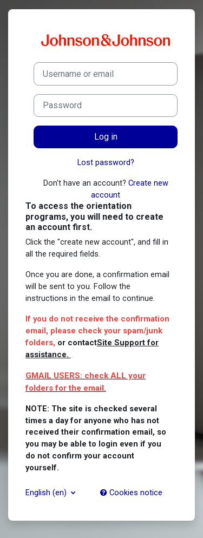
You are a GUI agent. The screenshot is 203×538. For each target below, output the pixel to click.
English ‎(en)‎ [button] (47, 492)
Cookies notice (131, 492)
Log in (105, 137)
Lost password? (105, 162)
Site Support (121, 342)
